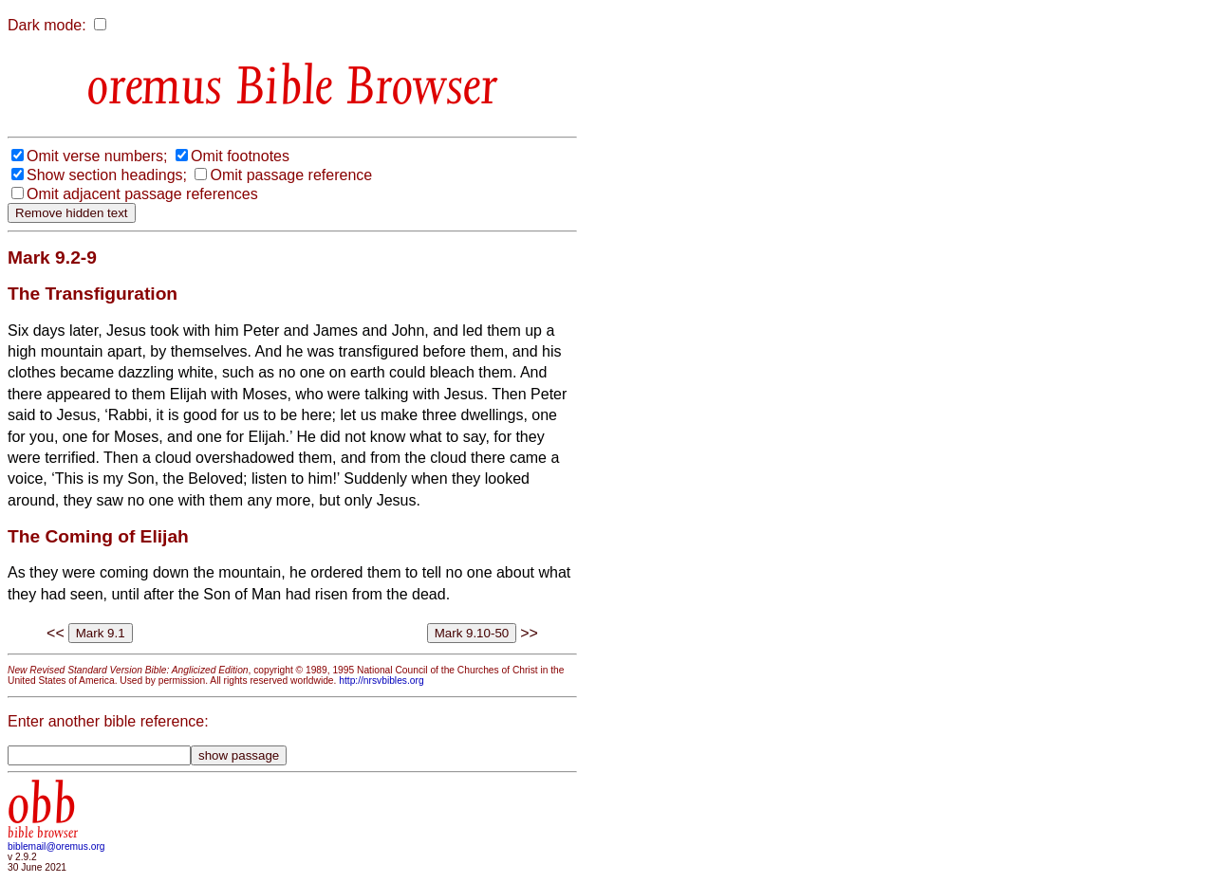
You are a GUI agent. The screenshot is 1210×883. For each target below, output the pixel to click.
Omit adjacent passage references (142, 194)
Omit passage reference (291, 175)
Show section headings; (107, 175)
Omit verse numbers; (97, 156)
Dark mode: (47, 25)
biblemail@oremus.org (56, 846)
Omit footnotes (240, 156)
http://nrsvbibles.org (381, 680)
